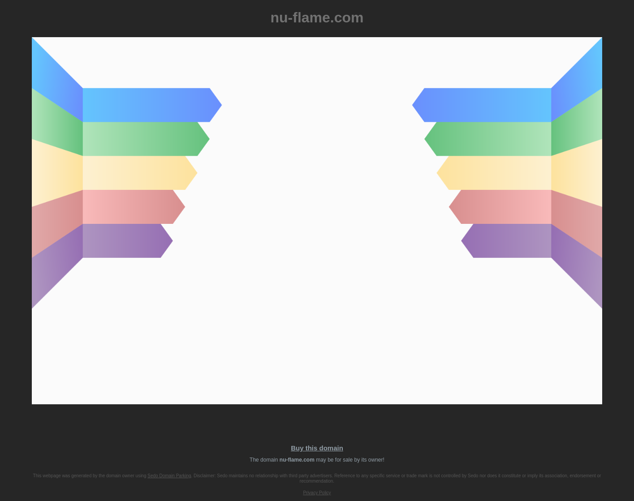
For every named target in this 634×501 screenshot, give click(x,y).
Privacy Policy (317, 492)
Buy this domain (317, 448)
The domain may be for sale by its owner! (317, 460)
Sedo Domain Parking (169, 475)
